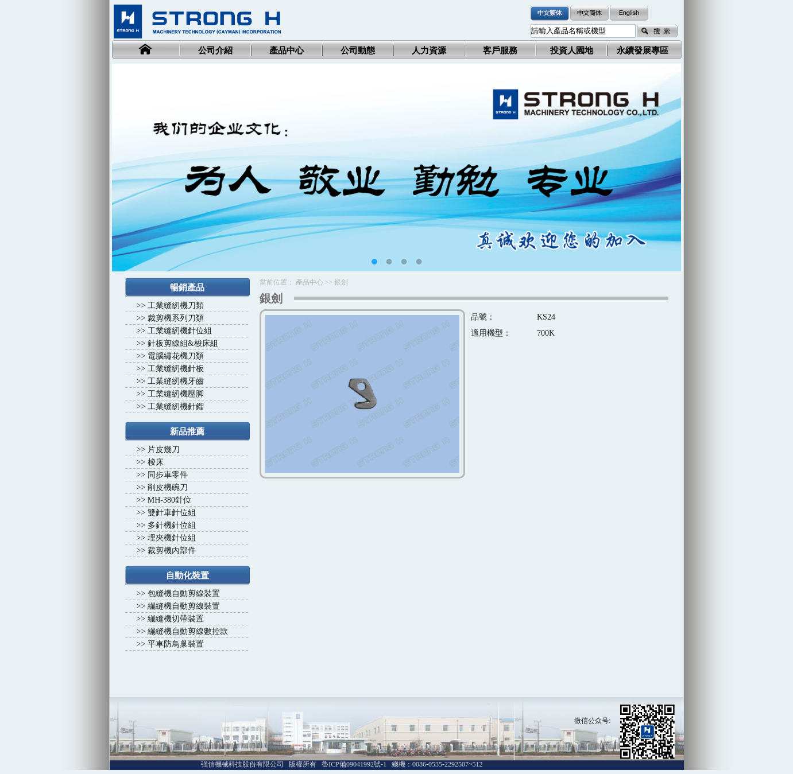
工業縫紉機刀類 (176, 305)
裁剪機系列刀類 (176, 318)
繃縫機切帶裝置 (176, 618)
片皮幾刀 (164, 449)
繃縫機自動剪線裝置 (184, 606)
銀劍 (341, 282)
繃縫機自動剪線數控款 (188, 631)
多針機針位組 (172, 525)
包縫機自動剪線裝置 (184, 593)
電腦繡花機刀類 (176, 356)
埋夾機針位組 (172, 538)
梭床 (156, 462)
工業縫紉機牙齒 (176, 381)
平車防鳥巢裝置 (176, 644)
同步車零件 (168, 474)
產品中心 (309, 282)
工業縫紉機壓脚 (176, 394)
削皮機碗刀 (168, 487)
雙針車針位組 (172, 512)
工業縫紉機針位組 (180, 330)
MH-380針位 (169, 500)
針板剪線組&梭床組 (183, 343)
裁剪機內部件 (172, 550)
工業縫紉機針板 (176, 368)
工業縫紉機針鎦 (176, 406)
